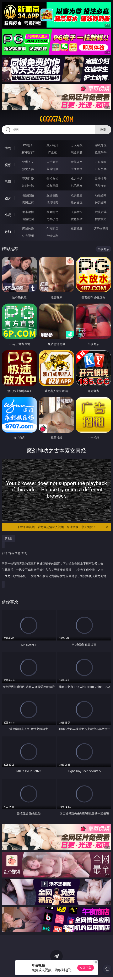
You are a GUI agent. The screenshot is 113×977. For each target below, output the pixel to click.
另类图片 (101, 202)
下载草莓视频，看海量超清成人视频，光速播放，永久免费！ (63, 526)
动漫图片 (101, 195)
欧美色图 (76, 195)
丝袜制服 (52, 169)
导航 (8, 231)
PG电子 (28, 145)
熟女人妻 (28, 169)
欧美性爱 (101, 178)
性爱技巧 (101, 219)
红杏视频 (28, 236)
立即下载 (85, 968)
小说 (8, 215)
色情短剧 (52, 236)
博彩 (8, 148)
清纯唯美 (52, 202)
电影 (8, 181)
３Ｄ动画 (101, 162)
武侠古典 (101, 212)
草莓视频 (76, 229)
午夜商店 (52, 229)
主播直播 (76, 169)
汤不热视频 (100, 229)
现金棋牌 (76, 152)
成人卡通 (76, 178)
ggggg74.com (56, 119)
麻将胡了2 (28, 152)
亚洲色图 (52, 195)
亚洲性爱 (28, 178)
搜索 (103, 130)
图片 (8, 198)
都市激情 (28, 212)
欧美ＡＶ (76, 162)
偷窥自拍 (28, 195)
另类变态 (101, 186)
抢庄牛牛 (101, 152)
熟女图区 (76, 202)
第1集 (8, 538)
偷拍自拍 (52, 178)
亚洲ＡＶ (28, 162)
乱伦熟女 (76, 186)
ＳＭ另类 (101, 169)
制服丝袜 (28, 186)
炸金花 (52, 152)
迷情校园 (28, 219)
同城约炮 (28, 229)
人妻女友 (76, 212)
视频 (8, 165)
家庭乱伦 (52, 212)
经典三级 (52, 186)
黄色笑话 (76, 219)
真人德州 (52, 145)
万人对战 (76, 145)
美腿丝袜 (28, 202)
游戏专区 (101, 145)
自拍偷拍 (52, 162)
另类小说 (52, 219)
